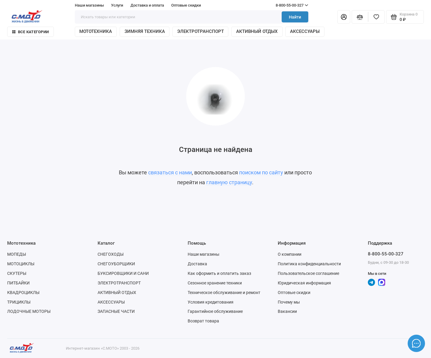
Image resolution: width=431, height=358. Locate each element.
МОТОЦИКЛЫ (20, 263)
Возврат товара (203, 321)
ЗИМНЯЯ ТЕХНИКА (145, 31)
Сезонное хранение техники (215, 283)
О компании (289, 254)
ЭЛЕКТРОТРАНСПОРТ (200, 31)
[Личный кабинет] (343, 17)
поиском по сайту (261, 173)
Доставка (197, 263)
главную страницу (229, 182)
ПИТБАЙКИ (18, 283)
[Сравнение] (360, 17)
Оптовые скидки (186, 5)
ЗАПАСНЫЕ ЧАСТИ (116, 311)
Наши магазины (89, 5)
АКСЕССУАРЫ (305, 31)
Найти (295, 17)
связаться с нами (170, 173)
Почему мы (289, 302)
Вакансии (287, 311)
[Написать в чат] (416, 343)
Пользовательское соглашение (308, 273)
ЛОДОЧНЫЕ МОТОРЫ (29, 311)
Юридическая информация (304, 283)
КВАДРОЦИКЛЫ (23, 292)
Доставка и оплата (147, 5)
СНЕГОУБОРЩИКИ (116, 263)
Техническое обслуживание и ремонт (224, 292)
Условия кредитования (210, 302)
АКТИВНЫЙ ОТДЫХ (257, 31)
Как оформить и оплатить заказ (219, 273)
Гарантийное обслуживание (215, 311)
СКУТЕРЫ (16, 273)
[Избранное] (376, 17)
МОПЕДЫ (16, 254)
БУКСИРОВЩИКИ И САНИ (123, 273)
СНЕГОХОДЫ (111, 254)
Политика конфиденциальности (309, 263)
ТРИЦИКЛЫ (19, 302)
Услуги (117, 5)
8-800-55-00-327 (280, 5)
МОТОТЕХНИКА (95, 31)
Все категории (30, 32)
